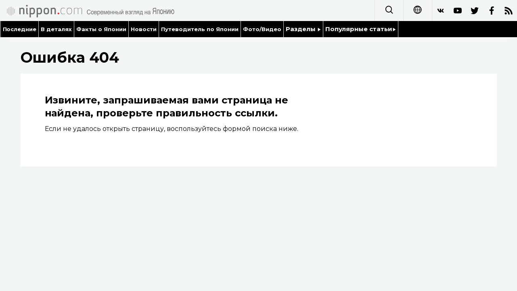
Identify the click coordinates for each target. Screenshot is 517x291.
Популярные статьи (360, 29)
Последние (20, 29)
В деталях (56, 29)
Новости (144, 29)
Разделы (303, 29)
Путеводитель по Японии (200, 29)
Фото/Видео (262, 29)
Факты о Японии (101, 29)
